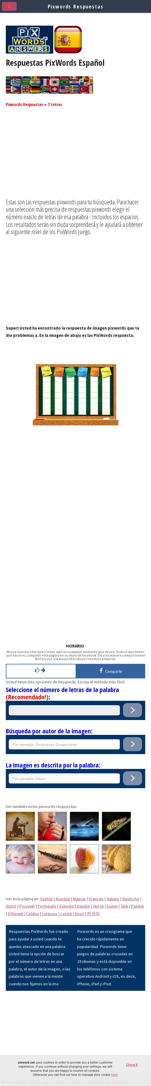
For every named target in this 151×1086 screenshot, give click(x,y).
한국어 (93, 913)
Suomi (112, 906)
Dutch (11, 906)
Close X (132, 1064)
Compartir (109, 670)
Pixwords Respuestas (24, 104)
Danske (83, 906)
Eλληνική (15, 913)
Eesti (79, 913)
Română (63, 898)
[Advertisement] (75, 157)
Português (47, 906)
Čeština (32, 913)
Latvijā (66, 913)
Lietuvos (49, 913)
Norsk (98, 906)
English (46, 898)
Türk (124, 906)
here (114, 1075)
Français (96, 898)
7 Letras (55, 104)
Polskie (137, 906)
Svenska (66, 906)
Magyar (79, 898)
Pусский (27, 906)
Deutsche (130, 898)
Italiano (112, 898)
